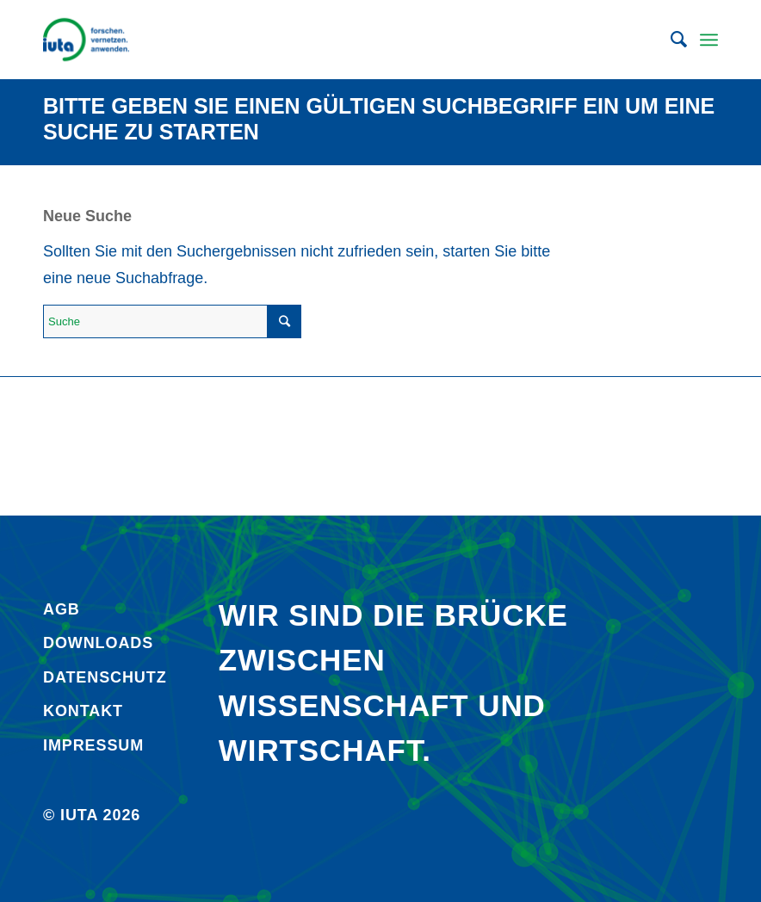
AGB (61, 609)
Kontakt (83, 711)
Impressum (93, 745)
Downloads (98, 643)
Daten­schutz (105, 677)
